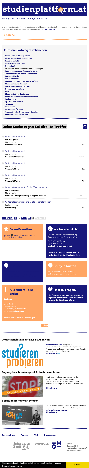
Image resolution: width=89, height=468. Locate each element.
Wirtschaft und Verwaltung (16, 114)
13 (29, 218)
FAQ (36, 435)
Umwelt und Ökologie (14, 109)
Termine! (16, 266)
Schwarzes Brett (21, 446)
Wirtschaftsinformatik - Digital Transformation (26, 187)
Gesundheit (10, 66)
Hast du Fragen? (65, 290)
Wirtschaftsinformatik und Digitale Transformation (28, 201)
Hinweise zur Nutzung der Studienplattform (65, 299)
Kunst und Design (12, 76)
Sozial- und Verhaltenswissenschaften (21, 96)
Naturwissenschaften (14, 89)
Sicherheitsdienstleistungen (17, 94)
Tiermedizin (10, 107)
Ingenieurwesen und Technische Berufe (21, 71)
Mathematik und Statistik (16, 84)
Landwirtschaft (12, 79)
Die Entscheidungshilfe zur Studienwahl (26, 339)
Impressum (50, 435)
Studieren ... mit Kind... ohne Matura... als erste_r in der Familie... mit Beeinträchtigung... (15, 306)
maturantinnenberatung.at (56, 410)
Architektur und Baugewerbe (17, 56)
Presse (24, 435)
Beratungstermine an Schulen (20, 400)
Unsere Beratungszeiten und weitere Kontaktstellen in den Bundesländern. (64, 253)
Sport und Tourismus (14, 102)
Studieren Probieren (54, 345)
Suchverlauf (50, 29)
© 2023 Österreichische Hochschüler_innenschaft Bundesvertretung (77, 447)
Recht (7, 91)
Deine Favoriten (21, 229)
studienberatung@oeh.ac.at (60, 246)
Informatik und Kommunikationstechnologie (24, 68)
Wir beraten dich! (66, 229)
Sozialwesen (10, 99)
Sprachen (9, 104)
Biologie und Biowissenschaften (18, 58)
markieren (3, 136)
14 (33, 218)
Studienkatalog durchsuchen (26, 50)
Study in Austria (65, 266)
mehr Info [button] (77, 465)
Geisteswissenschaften (15, 63)
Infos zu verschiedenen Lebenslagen (19, 318)
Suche (10, 35)
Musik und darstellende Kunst (17, 86)
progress (42, 444)
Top (46, 325)
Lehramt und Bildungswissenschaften (21, 81)
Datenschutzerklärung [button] (12, 466)
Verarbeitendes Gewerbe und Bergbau (21, 112)
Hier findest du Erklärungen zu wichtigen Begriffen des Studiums (65, 296)
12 (26, 218)
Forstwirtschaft (12, 61)
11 (22, 218)
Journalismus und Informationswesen (21, 74)
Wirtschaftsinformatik (15, 136)
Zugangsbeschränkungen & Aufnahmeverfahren (31, 372)
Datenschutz (8, 435)
